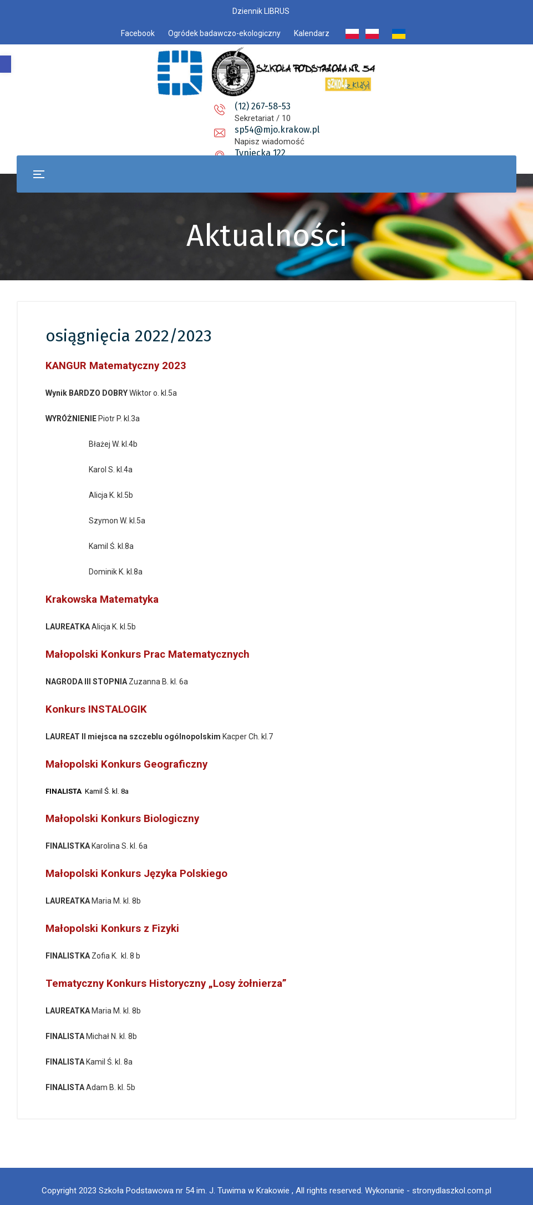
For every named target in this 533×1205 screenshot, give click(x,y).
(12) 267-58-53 (171, 106)
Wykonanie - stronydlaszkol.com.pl (428, 1183)
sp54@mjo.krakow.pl (275, 106)
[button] (5, 64)
